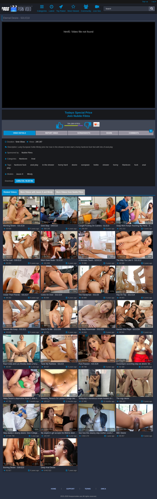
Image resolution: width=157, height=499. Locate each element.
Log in (154, 1)
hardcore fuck (20, 165)
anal (144, 165)
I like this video (59, 125)
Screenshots (83, 133)
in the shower (48, 165)
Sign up (145, 1)
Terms (88, 489)
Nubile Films (27, 153)
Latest (51, 8)
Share (109, 133)
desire (74, 165)
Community (86, 8)
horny (115, 165)
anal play (34, 165)
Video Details (19, 133)
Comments (141, 132)
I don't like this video (87, 125)
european (85, 165)
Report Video (51, 133)
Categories (42, 8)
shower (106, 165)
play (9, 168)
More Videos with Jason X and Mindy (36, 192)
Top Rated (60, 8)
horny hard (63, 165)
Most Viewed (73, 8)
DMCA (103, 489)
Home (53, 489)
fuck (136, 165)
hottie (96, 165)
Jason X (19, 174)
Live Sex (97, 8)
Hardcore (23, 159)
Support (70, 489)
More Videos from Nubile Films (69, 192)
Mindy (30, 174)
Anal (33, 159)
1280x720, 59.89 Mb (24, 181)
